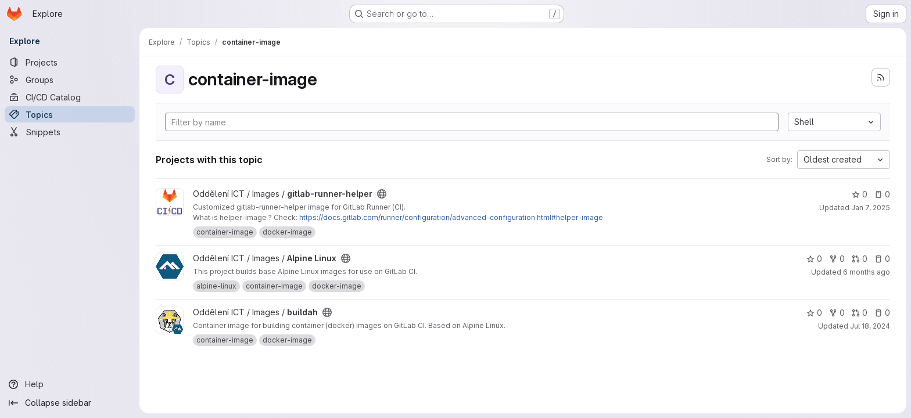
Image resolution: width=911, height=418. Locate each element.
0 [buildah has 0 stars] (814, 313)
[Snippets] (70, 132)
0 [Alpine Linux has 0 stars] (814, 259)
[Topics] (70, 114)
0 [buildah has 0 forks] (837, 313)
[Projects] (70, 62)
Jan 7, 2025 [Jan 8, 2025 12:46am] (870, 207)
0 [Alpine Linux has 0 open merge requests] (859, 259)
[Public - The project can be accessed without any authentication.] (381, 194)
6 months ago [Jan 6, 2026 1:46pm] (866, 272)
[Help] (70, 384)
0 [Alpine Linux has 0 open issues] (882, 259)
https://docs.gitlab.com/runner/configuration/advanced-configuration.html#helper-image (451, 217)
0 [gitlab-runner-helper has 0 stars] (859, 194)
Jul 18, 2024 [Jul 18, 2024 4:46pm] (870, 326)
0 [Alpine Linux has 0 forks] (837, 259)
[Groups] (70, 79)
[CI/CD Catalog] (70, 97)
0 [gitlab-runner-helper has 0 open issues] (882, 194)
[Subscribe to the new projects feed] (880, 77)
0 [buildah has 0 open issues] (882, 313)
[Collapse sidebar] (70, 403)
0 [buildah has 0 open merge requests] (859, 313)
